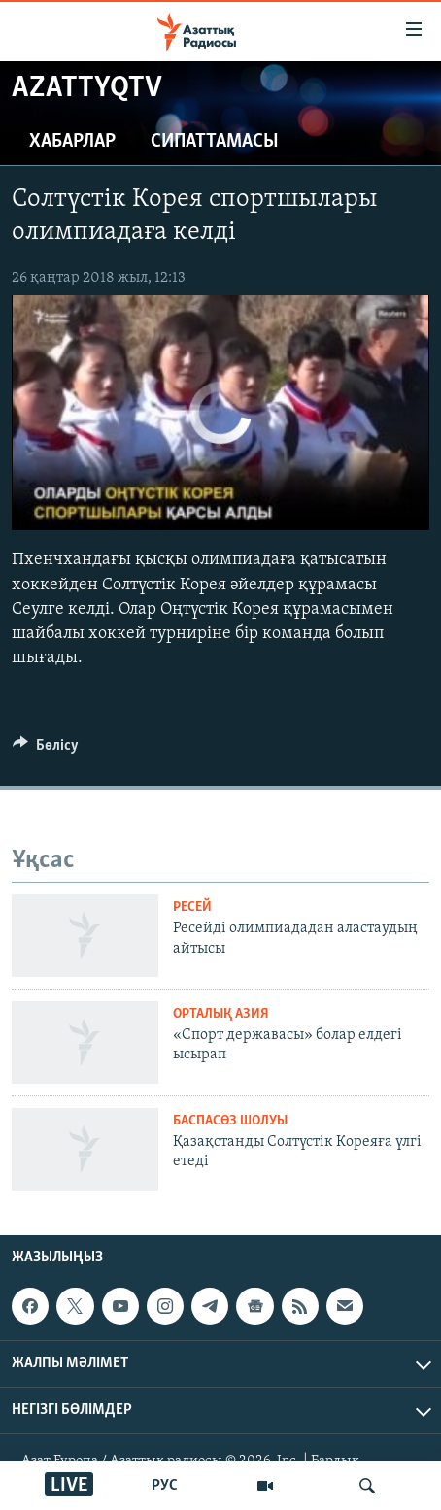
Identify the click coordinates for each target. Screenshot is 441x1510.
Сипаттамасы (215, 141)
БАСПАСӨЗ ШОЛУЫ (230, 1121)
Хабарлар (72, 141)
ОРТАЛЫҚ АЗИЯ (221, 1014)
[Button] (46, 749)
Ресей (192, 907)
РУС (165, 1485)
